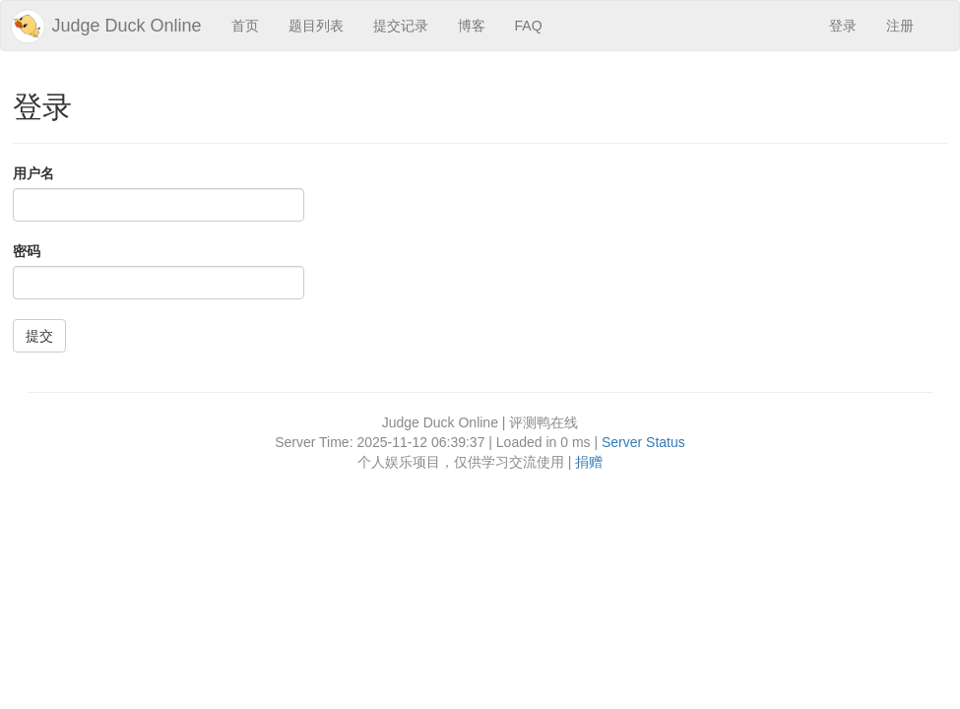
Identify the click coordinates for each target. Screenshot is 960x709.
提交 (39, 336)
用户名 (33, 173)
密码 (26, 251)
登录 (843, 25)
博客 (471, 25)
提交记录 (400, 25)
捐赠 (589, 462)
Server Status (643, 442)
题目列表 (316, 25)
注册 (900, 25)
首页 (245, 25)
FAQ (529, 25)
